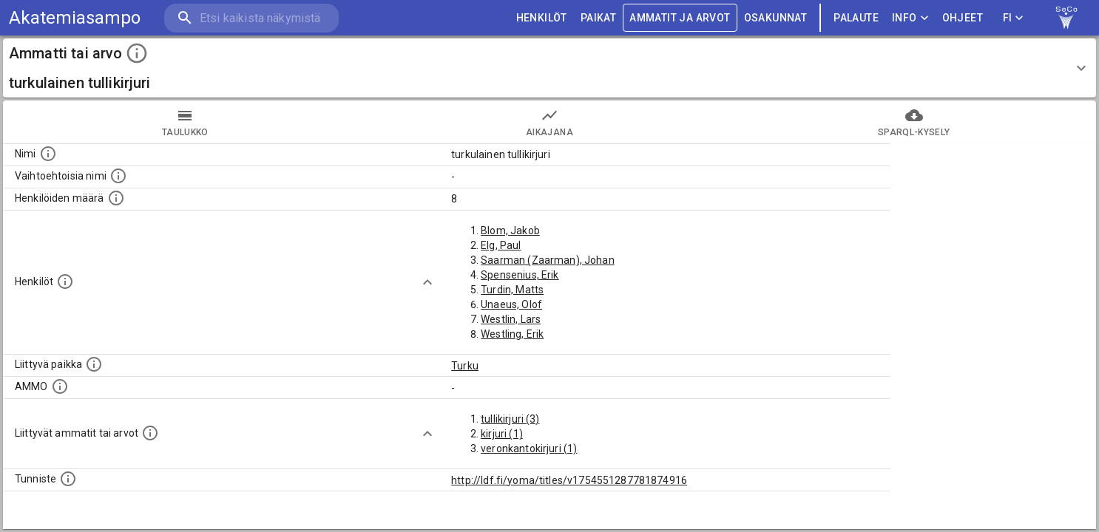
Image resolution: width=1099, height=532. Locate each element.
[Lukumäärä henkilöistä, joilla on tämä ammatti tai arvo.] (116, 198)
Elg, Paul (501, 245)
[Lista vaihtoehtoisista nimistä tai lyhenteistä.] (118, 176)
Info (910, 18)
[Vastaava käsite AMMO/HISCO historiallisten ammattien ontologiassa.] (60, 386)
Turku (465, 366)
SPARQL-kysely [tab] (913, 121)
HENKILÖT (541, 18)
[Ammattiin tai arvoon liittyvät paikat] (94, 364)
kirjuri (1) (502, 434)
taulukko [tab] (185, 121)
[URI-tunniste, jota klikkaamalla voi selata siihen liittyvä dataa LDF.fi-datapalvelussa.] (68, 479)
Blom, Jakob (510, 230)
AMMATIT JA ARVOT (679, 18)
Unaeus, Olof (511, 304)
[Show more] (427, 282)
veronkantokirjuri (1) (529, 448)
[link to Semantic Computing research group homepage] (1066, 17)
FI (1013, 18)
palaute (856, 18)
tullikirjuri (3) (510, 419)
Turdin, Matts (512, 290)
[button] (549, 68)
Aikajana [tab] (550, 121)
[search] (251, 18)
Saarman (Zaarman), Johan (548, 260)
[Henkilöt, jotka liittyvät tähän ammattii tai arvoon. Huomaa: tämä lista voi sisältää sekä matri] (65, 281)
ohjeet (962, 18)
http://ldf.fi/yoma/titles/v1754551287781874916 (569, 480)
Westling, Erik (512, 334)
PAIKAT (598, 18)
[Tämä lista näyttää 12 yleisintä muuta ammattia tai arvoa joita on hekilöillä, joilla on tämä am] (150, 433)
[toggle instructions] (137, 53)
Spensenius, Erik (519, 275)
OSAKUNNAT (776, 18)
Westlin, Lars (511, 319)
